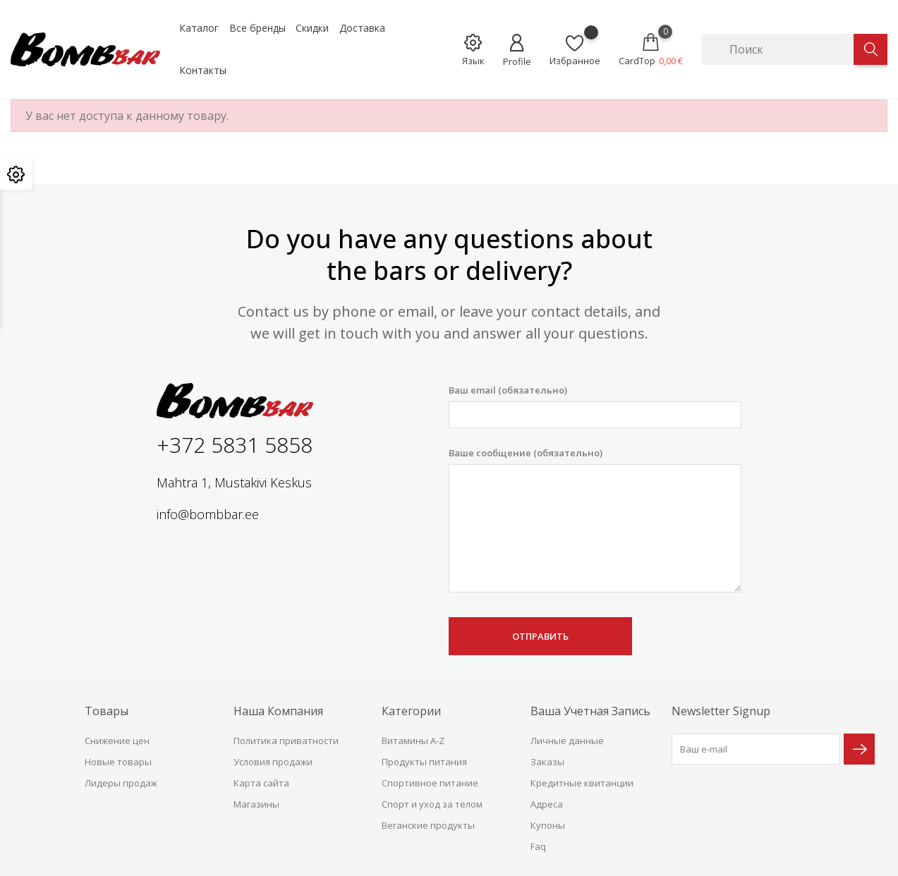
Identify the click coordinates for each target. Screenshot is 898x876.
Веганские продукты (428, 825)
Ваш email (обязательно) (595, 406)
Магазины (256, 804)
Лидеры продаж (121, 783)
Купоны (547, 825)
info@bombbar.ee (208, 514)
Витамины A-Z (413, 740)
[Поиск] (777, 49)
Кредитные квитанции (581, 783)
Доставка (362, 28)
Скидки (312, 28)
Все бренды (257, 28)
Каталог (199, 28)
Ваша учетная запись (590, 711)
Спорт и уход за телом (432, 804)
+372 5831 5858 (235, 444)
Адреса (546, 804)
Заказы (547, 761)
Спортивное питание (430, 783)
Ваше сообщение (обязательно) (595, 519)
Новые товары (118, 761)
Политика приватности (286, 740)
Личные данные (567, 740)
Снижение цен (117, 740)
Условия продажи (273, 761)
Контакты (202, 70)
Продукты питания (424, 761)
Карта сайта (261, 783)
